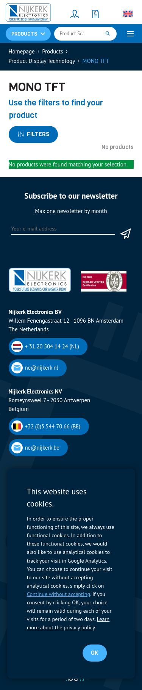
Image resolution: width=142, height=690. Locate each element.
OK (94, 653)
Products (52, 51)
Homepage (22, 51)
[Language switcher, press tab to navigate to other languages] (128, 13)
